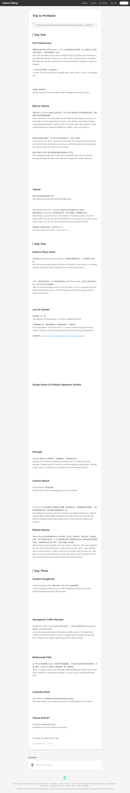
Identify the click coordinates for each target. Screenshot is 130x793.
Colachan (33, 789)
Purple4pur (86, 786)
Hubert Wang (10, 3)
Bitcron (47, 789)
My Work (93, 3)
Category (84, 3)
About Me (113, 3)
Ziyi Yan (61, 786)
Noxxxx (68, 784)
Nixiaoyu (61, 784)
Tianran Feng (44, 786)
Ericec (79, 786)
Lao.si (79, 784)
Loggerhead (53, 786)
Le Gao (67, 786)
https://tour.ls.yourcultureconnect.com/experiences (63, 336)
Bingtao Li (103, 784)
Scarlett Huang (94, 784)
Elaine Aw (37, 784)
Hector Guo (44, 784)
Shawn (74, 784)
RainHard (85, 784)
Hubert (24, 789)
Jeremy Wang (53, 784)
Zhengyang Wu (28, 784)
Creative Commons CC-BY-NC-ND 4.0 (103, 789)
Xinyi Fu (73, 786)
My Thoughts (103, 3)
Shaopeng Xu (111, 784)
